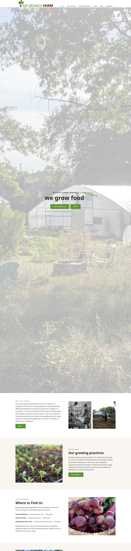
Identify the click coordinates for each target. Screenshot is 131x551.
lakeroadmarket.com (37, 514)
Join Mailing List (59, 206)
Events (95, 6)
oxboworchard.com (34, 518)
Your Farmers (71, 6)
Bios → (20, 426)
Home (62, 6)
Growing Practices (84, 6)
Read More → (76, 474)
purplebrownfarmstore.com (43, 521)
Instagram (109, 6)
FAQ (101, 6)
